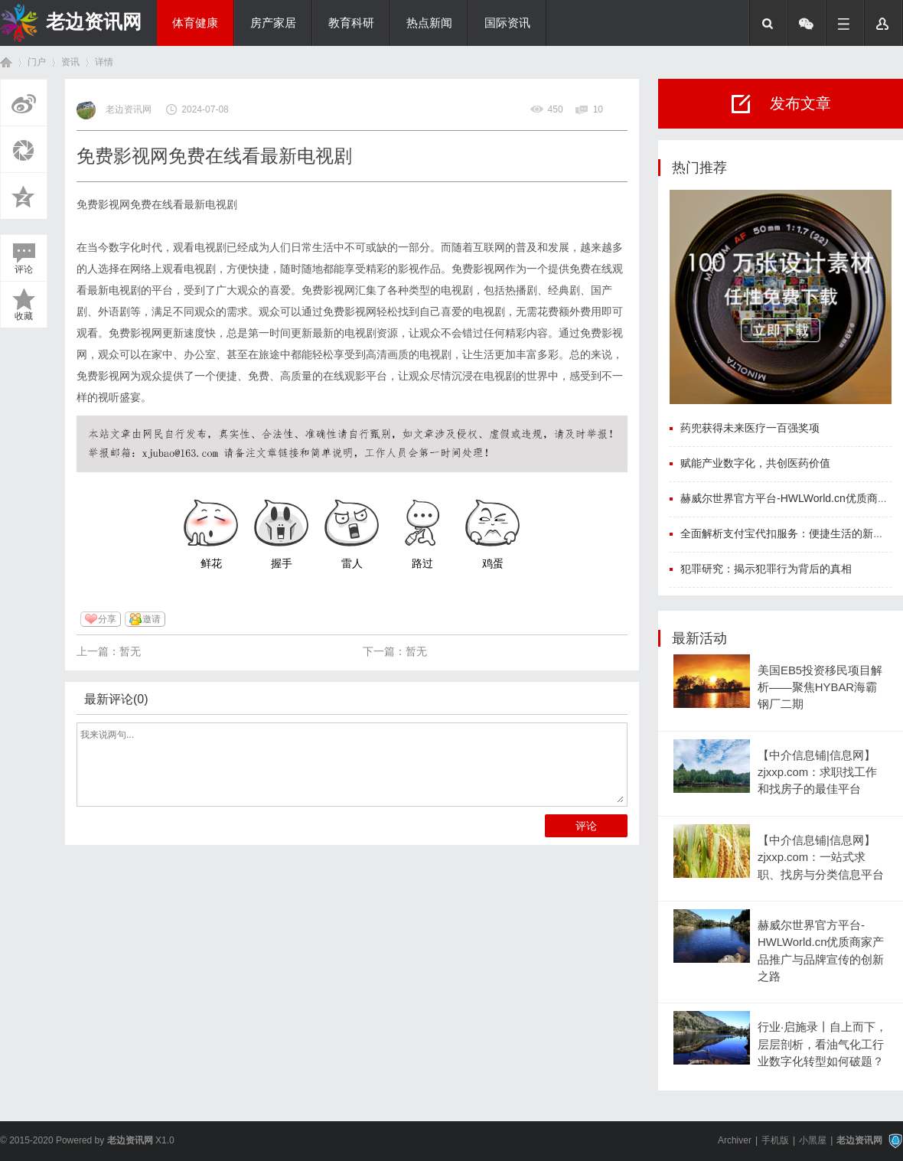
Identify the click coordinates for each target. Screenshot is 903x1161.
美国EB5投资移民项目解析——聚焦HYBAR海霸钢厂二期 (820, 687)
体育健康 (195, 23)
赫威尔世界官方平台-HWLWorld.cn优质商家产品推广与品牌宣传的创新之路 (821, 951)
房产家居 (273, 23)
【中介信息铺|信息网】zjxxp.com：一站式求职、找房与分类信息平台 (821, 857)
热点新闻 (429, 23)
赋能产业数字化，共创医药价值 (755, 463)
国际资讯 (507, 23)
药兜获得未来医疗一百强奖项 (750, 428)
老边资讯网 (94, 21)
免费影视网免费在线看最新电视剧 (157, 204)
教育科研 (351, 23)
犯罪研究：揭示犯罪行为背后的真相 (766, 569)
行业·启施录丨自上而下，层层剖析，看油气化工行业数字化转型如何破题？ (822, 1044)
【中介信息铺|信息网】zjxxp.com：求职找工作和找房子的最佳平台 (817, 772)
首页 (6, 62)
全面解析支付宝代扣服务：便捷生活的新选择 (787, 533)
